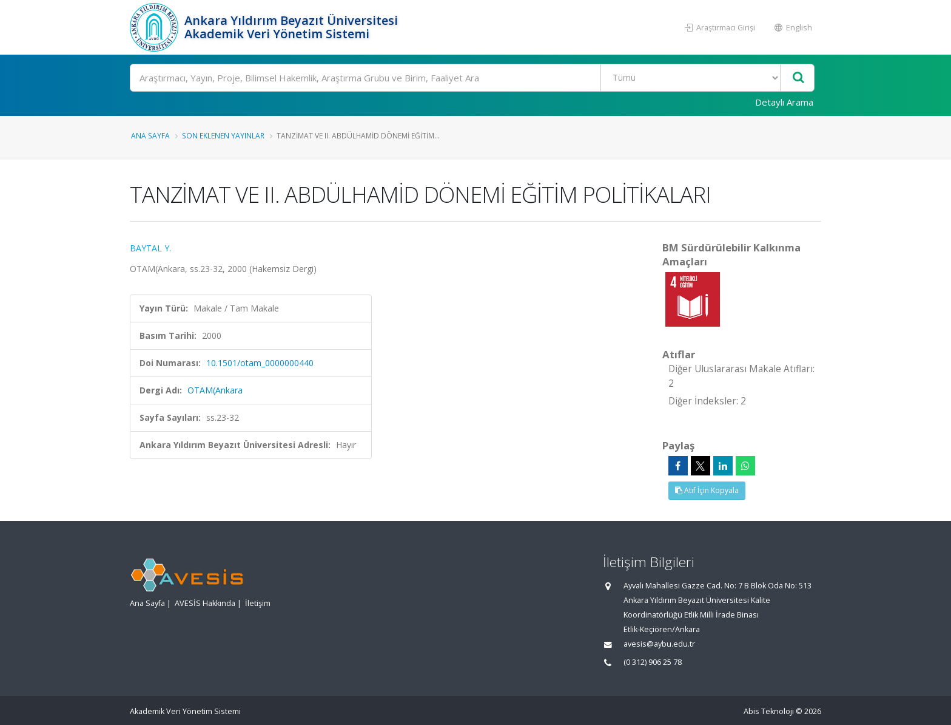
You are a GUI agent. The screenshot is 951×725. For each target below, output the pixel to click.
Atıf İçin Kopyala (707, 490)
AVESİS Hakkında (205, 603)
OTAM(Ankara (215, 390)
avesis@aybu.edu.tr (659, 644)
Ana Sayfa (150, 135)
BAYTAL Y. (150, 248)
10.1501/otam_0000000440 (260, 363)
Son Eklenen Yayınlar (223, 135)
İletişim (258, 603)
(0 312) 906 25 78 (652, 662)
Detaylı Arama (784, 102)
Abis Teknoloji (769, 711)
